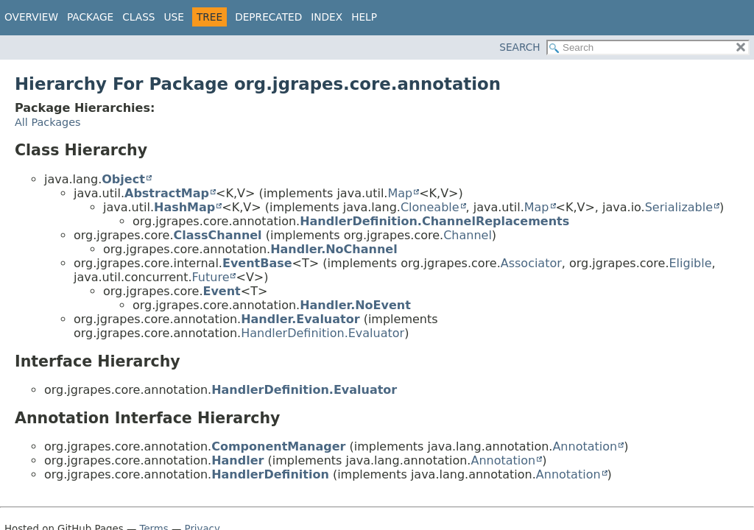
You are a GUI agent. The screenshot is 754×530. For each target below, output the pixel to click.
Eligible (690, 263)
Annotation (584, 446)
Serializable (679, 207)
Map (399, 193)
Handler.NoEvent (355, 305)
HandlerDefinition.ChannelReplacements (434, 221)
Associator (531, 263)
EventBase (257, 263)
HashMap (184, 207)
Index (326, 17)
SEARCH (519, 47)
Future (211, 277)
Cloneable (430, 207)
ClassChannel (217, 235)
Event (221, 291)
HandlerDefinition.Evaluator (322, 333)
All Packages (48, 122)
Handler (237, 460)
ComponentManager (278, 446)
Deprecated (268, 17)
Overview (31, 17)
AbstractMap (166, 193)
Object (123, 179)
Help (364, 17)
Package (90, 17)
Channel (467, 235)
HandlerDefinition (270, 474)
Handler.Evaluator (300, 319)
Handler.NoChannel (333, 249)
